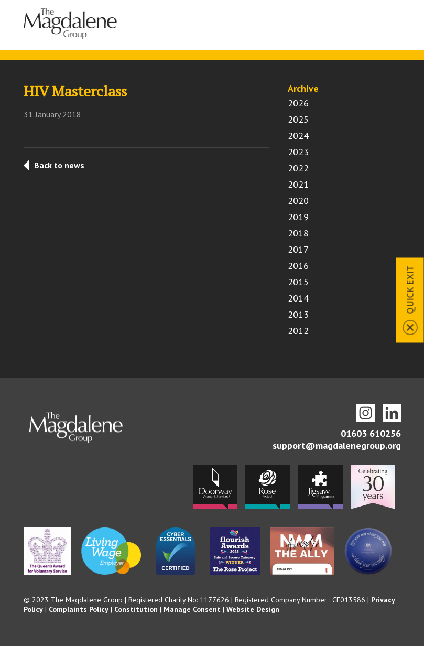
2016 (298, 266)
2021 (298, 184)
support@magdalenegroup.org (337, 445)
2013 (298, 314)
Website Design (252, 609)
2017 (298, 249)
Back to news (59, 165)
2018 (298, 233)
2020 (298, 201)
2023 (298, 152)
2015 (298, 282)
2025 (298, 119)
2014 (298, 298)
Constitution (136, 609)
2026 (298, 103)
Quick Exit (410, 290)
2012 (298, 331)
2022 (298, 168)
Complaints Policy (78, 609)
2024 (298, 136)
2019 (298, 217)
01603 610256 (371, 433)
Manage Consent (192, 609)
